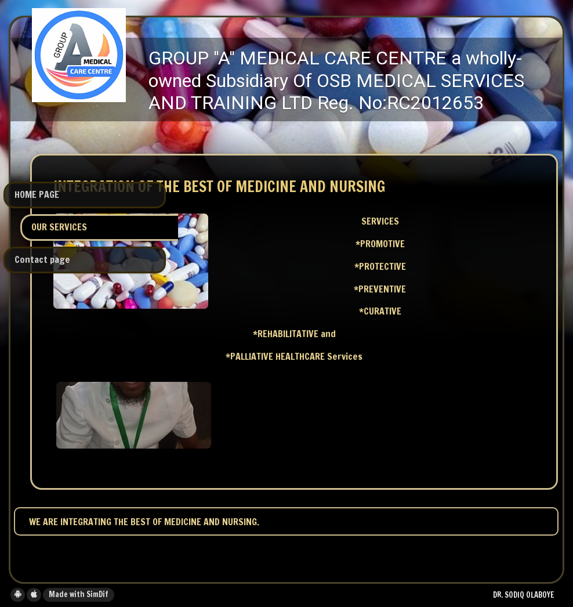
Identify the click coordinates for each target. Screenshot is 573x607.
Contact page (42, 259)
